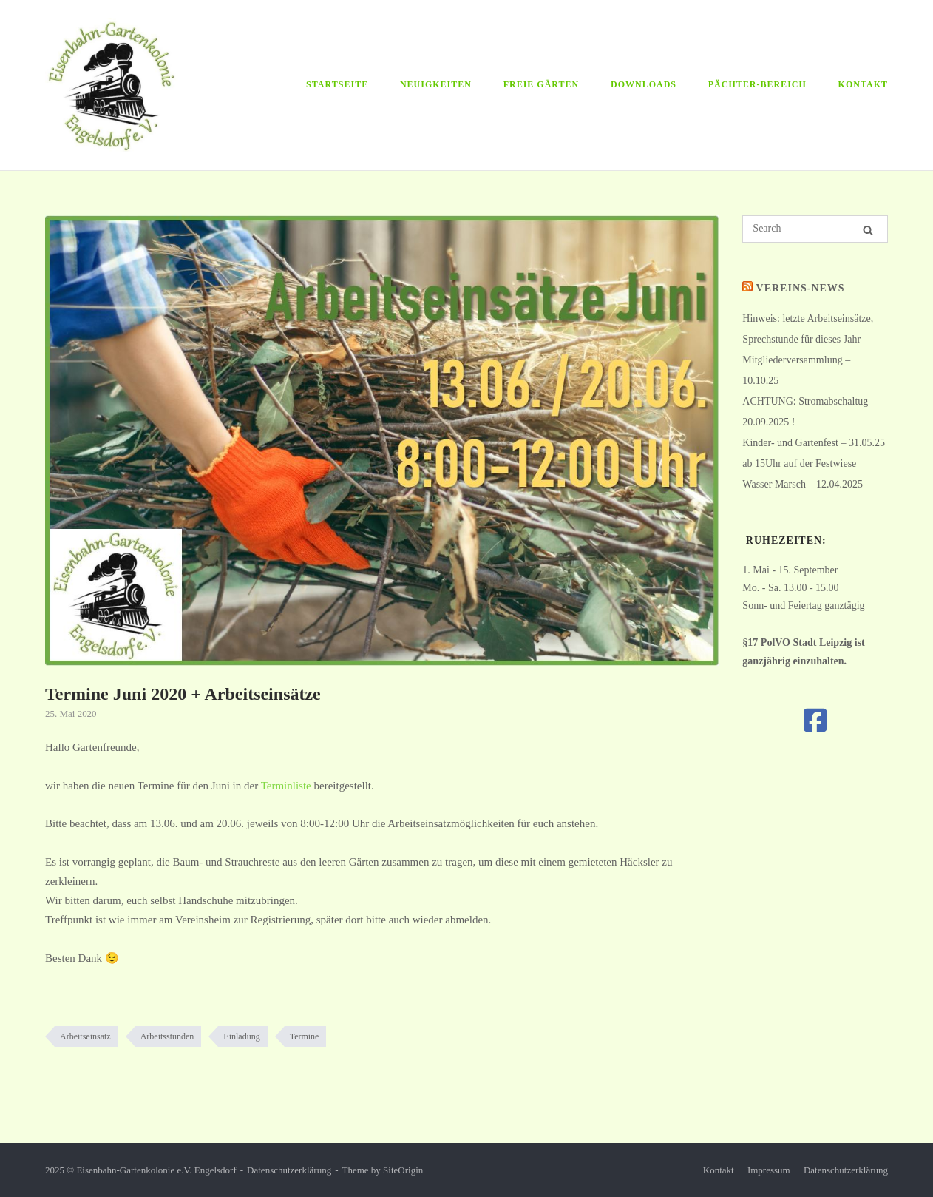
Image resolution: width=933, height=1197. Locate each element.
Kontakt (863, 84)
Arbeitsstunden (167, 1036)
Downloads (643, 84)
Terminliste (286, 786)
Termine (304, 1036)
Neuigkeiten (436, 84)
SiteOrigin (403, 1170)
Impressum (768, 1170)
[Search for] (815, 229)
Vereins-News (800, 288)
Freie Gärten (541, 84)
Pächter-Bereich (757, 84)
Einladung (241, 1036)
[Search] (868, 230)
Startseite (337, 84)
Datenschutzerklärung (289, 1170)
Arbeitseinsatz (85, 1036)
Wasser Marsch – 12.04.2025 (802, 484)
